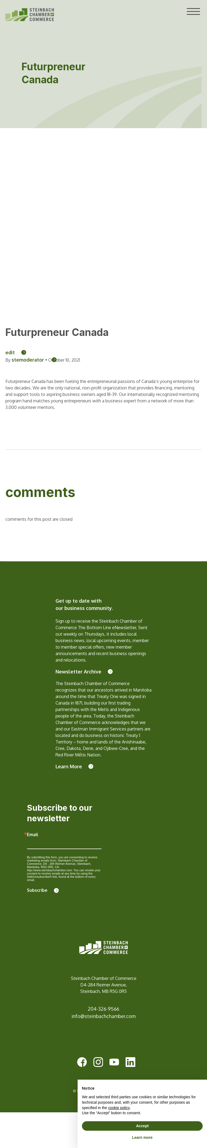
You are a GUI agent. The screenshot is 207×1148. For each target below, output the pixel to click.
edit (10, 352)
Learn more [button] (142, 1137)
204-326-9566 (103, 1009)
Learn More (69, 766)
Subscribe (37, 890)
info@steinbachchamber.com (103, 1016)
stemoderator (28, 360)
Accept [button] (142, 1126)
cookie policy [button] (119, 1108)
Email (32, 834)
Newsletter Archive (78, 672)
